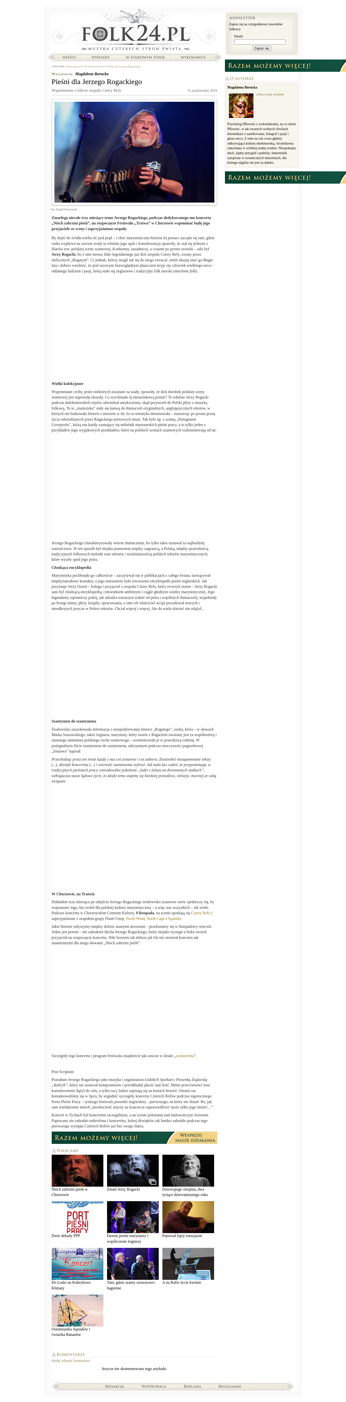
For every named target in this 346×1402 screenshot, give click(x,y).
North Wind (135, 918)
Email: (238, 36)
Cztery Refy (200, 913)
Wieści (68, 57)
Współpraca (154, 1386)
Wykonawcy (194, 57)
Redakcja (114, 1386)
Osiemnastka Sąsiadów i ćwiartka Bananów (77, 1316)
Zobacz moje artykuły (270, 94)
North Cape (156, 918)
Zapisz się (261, 48)
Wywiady (100, 57)
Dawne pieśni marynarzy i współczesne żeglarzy (133, 1222)
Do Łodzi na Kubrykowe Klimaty (77, 1269)
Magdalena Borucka (92, 74)
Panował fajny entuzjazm (188, 1219)
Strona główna (134, 31)
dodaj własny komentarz (71, 1360)
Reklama (192, 1386)
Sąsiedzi (174, 918)
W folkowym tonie (145, 57)
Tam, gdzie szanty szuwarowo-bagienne (133, 1269)
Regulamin (230, 1386)
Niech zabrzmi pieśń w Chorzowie (77, 1176)
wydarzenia (185, 1056)
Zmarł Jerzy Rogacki (133, 1173)
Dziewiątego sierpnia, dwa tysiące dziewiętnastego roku (188, 1176)
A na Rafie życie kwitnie (188, 1266)
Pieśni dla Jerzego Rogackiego (124, 66)
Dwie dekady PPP (77, 1219)
